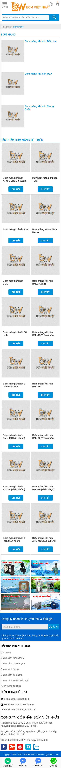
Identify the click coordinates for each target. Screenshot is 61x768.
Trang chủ (6, 27)
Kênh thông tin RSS (11, 686)
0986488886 (23, 699)
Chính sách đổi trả (10, 669)
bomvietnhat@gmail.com (23, 709)
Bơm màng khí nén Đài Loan (41, 41)
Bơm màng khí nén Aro (15, 229)
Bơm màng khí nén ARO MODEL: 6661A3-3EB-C (44, 541)
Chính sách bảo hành (11, 675)
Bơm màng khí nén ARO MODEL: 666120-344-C (15, 181)
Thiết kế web (28, 754)
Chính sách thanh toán (12, 658)
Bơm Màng (18, 27)
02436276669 (27, 704)
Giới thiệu (6, 652)
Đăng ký (53, 627)
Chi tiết (16, 189)
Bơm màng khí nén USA (38, 73)
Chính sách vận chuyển (13, 663)
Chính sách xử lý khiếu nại (14, 680)
